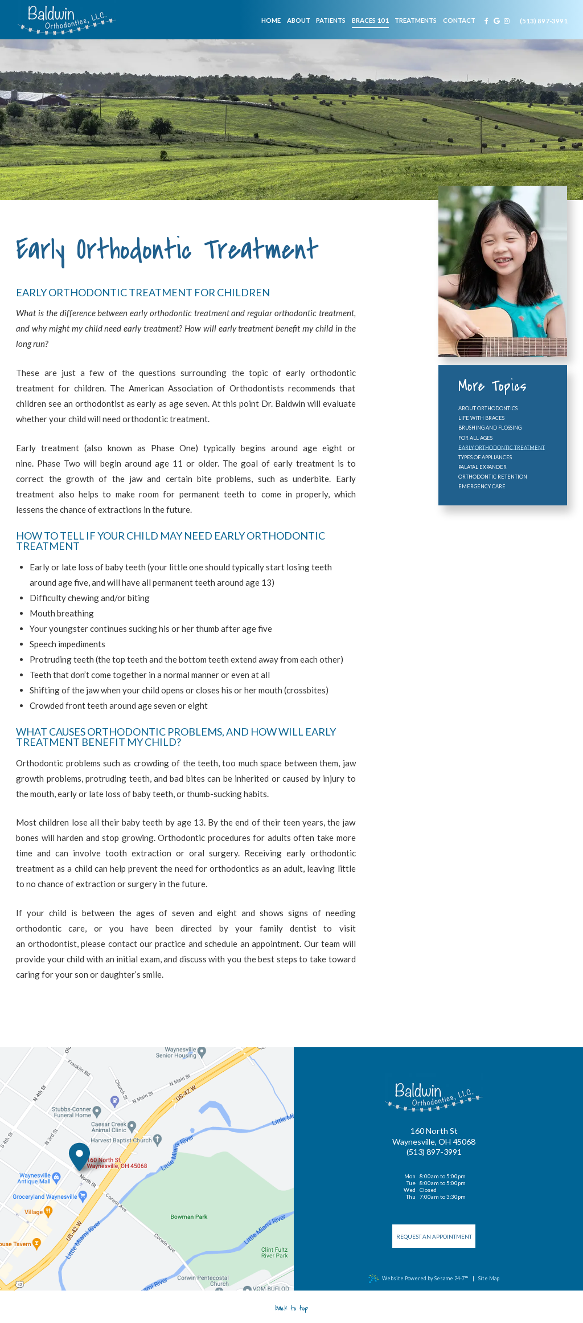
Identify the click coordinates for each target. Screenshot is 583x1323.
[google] (497, 21)
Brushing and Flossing (490, 427)
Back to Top (291, 1308)
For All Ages (475, 438)
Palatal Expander (482, 467)
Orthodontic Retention (492, 476)
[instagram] (507, 21)
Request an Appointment (434, 1236)
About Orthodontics (488, 408)
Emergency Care (482, 486)
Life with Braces (481, 418)
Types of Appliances (485, 457)
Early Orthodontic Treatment (501, 447)
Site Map (488, 1278)
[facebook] (487, 21)
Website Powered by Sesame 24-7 (418, 1279)
